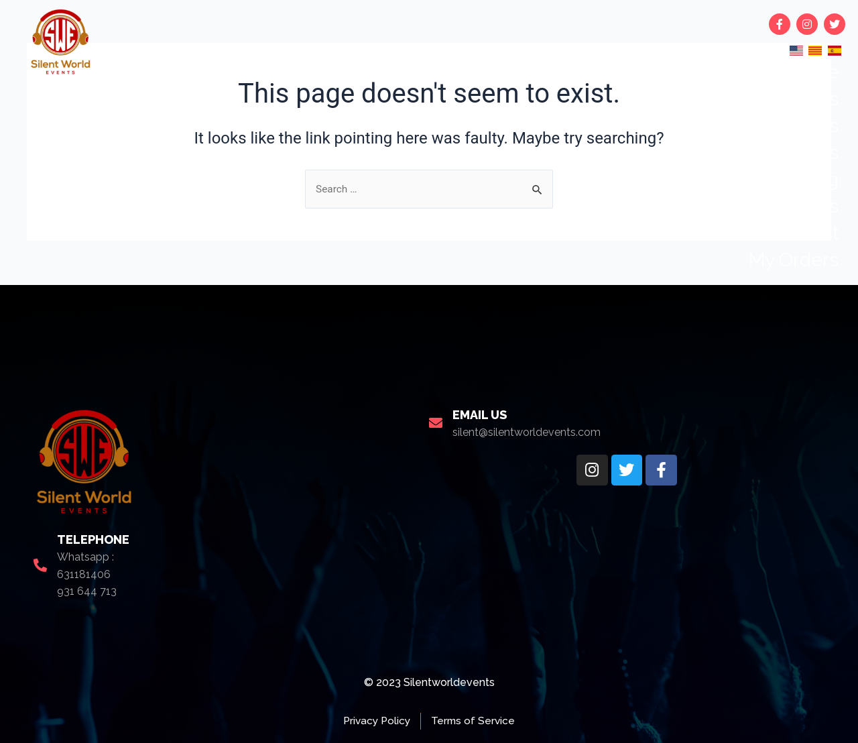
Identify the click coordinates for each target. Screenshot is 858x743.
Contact (805, 233)
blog (819, 179)
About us (798, 206)
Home (812, 72)
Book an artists (774, 152)
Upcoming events (762, 99)
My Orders (794, 260)
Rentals (806, 126)
